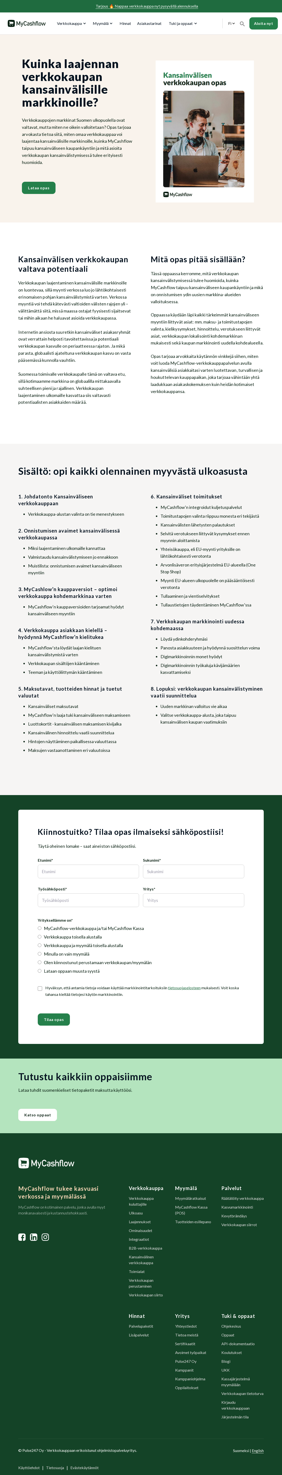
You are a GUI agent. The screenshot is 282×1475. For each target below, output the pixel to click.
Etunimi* (45, 860)
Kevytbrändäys (234, 1215)
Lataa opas (38, 187)
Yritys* (149, 889)
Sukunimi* (152, 860)
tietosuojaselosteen (184, 987)
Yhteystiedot (186, 1326)
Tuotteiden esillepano (193, 1221)
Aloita (263, 23)
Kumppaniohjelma (190, 1378)
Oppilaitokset (186, 1387)
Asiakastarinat (149, 23)
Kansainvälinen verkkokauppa (141, 1259)
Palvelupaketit (141, 1326)
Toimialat (137, 1271)
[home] (26, 23)
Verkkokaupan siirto (146, 1295)
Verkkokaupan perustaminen (141, 1283)
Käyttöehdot (29, 1467)
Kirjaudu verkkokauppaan (235, 1405)
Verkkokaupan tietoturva (242, 1393)
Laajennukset (140, 1221)
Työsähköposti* (52, 889)
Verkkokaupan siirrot (239, 1224)
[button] (70, 23)
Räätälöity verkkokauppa (242, 1198)
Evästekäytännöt (84, 1467)
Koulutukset (231, 1352)
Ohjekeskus (231, 1326)
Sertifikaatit (185, 1343)
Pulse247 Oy (186, 1361)
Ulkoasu (136, 1213)
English (258, 1450)
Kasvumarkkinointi (237, 1207)
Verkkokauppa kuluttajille (141, 1201)
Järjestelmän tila (235, 1416)
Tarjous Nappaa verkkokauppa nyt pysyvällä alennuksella (147, 6)
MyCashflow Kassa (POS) (191, 1210)
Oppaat (227, 1335)
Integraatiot (139, 1239)
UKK (225, 1370)
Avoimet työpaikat (190, 1352)
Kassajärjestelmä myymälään (235, 1381)
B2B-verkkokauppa (145, 1248)
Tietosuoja (55, 1467)
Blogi (225, 1361)
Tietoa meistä (186, 1335)
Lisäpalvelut (139, 1335)
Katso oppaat (37, 1114)
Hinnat (125, 23)
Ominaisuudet (140, 1230)
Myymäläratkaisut (190, 1198)
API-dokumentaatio (238, 1343)
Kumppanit (184, 1370)
